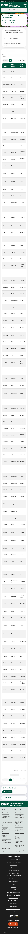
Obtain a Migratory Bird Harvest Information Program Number (6, 827)
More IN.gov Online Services (6, 839)
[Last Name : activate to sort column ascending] (15, 65)
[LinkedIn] (16, 851)
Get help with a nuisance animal (19, 826)
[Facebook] (3, 851)
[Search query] (14, 9)
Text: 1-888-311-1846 (13, 873)
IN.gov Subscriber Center (6, 843)
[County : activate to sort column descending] (6, 65)
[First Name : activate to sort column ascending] (23, 65)
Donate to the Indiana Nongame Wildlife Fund (19, 814)
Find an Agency (13, 867)
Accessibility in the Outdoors (19, 846)
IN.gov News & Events (13, 900)
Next (24, 60)
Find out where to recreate (19, 818)
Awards (13, 911)
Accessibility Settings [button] (13, 920)
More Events (7, 791)
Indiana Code (13, 906)
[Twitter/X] (6, 851)
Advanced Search (13, 881)
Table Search (14, 55)
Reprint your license (5, 836)
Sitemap (13, 887)
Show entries (10, 51)
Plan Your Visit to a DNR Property (19, 842)
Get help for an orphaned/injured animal (19, 822)
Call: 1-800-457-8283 (13, 870)
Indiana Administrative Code (13, 909)
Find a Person (13, 865)
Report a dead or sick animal (19, 830)
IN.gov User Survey (13, 878)
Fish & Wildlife (11, 20)
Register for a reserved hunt (5, 832)
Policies (13, 884)
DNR (5, 20)
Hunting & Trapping (9, 22)
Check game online (7, 820)
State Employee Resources (13, 892)
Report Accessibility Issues (13, 927)
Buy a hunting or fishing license (6, 813)
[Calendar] (23, 851)
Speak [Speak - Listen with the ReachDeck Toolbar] (13, 924)
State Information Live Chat (13, 859)
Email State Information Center (13, 862)
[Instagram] (10, 851)
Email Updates (13, 903)
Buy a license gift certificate (6, 817)
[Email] (20, 851)
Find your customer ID (7, 823)
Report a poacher (19, 833)
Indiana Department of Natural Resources (14, 5)
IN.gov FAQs (13, 889)
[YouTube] (13, 851)
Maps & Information (13, 898)
